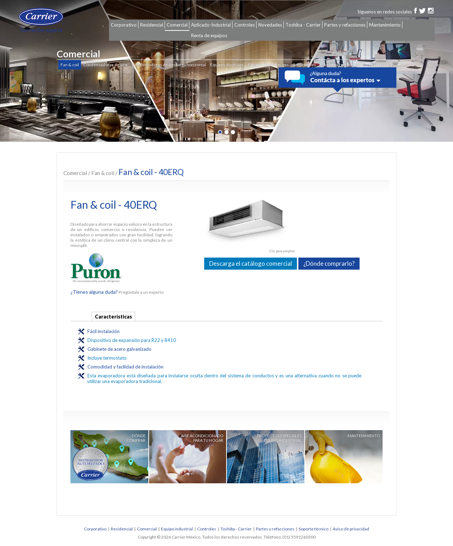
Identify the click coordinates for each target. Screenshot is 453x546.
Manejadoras (381, 64)
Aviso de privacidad (351, 528)
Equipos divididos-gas (268, 64)
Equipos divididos (226, 64)
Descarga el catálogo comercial (250, 263)
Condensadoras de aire (105, 64)
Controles (244, 25)
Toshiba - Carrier (303, 25)
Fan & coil (70, 64)
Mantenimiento (385, 25)
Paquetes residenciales (342, 64)
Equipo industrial (177, 528)
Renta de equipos (209, 35)
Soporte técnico (313, 528)
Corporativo (124, 25)
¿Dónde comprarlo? (329, 263)
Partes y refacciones (345, 25)
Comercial (177, 25)
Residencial (151, 25)
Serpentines (304, 64)
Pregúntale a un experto (117, 292)
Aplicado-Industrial (211, 25)
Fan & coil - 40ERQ (151, 172)
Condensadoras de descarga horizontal (169, 64)
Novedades (270, 25)
